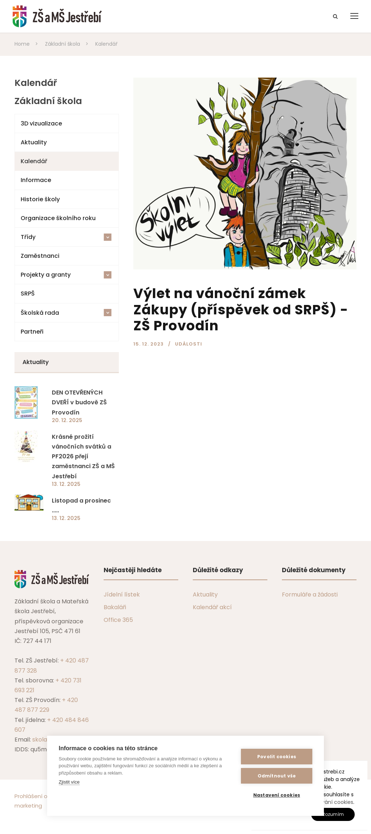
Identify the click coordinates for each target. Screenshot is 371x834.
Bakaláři (115, 607)
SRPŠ (28, 293)
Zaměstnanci (40, 256)
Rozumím (333, 814)
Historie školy (40, 199)
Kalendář (34, 161)
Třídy (66, 237)
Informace (36, 180)
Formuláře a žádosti (310, 594)
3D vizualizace (41, 123)
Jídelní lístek (122, 594)
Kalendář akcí (212, 607)
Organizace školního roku (58, 218)
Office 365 (118, 620)
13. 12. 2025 (66, 484)
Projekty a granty (66, 275)
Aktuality (34, 142)
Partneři (32, 331)
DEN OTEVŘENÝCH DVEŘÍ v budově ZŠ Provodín (79, 402)
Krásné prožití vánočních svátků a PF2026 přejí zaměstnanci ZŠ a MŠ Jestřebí (83, 456)
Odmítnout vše (277, 776)
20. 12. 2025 (67, 420)
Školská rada (66, 313)
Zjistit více (69, 782)
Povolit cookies (276, 757)
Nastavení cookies (276, 795)
